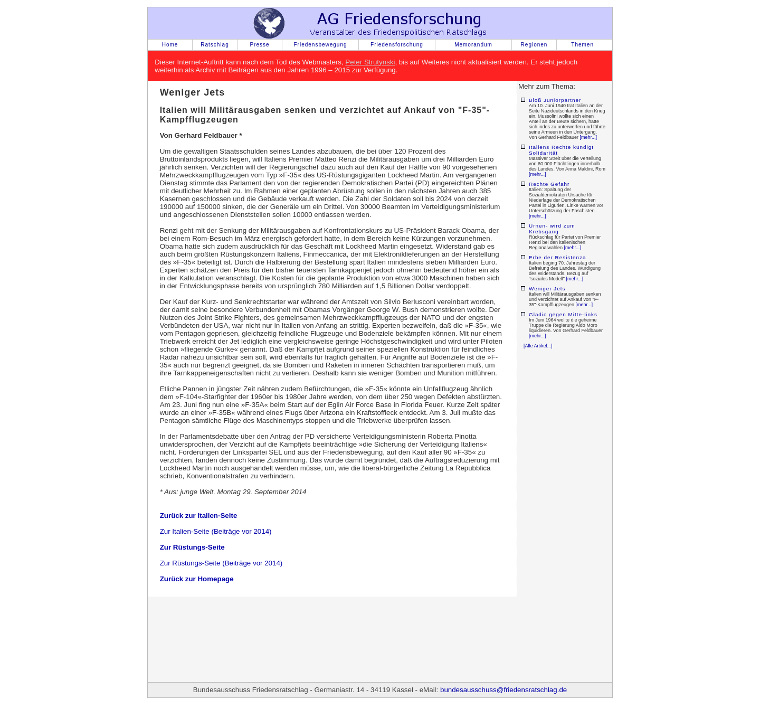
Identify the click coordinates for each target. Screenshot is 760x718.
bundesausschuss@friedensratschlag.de (503, 690)
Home (170, 45)
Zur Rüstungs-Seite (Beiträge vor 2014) (221, 563)
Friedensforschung (396, 45)
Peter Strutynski (370, 62)
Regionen (534, 45)
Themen (582, 45)
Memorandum (473, 45)
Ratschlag (215, 45)
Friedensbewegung (320, 45)
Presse (259, 45)
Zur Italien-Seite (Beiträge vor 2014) (216, 531)
